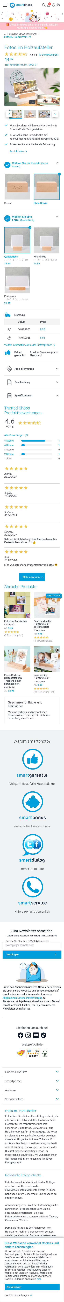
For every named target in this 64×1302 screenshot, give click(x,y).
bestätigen (12, 954)
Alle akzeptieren (14, 1287)
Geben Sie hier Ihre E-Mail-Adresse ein (27, 941)
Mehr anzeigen (31, 577)
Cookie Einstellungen (18, 1295)
